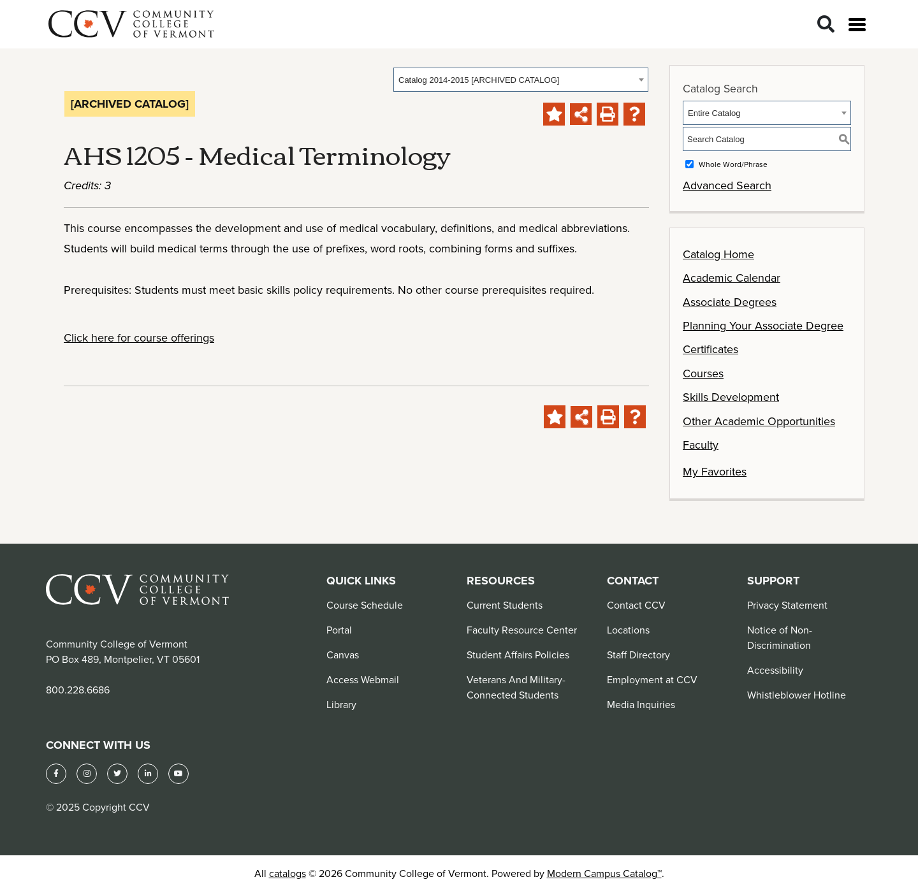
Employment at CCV (652, 679)
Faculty (700, 445)
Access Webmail (362, 679)
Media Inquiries (641, 704)
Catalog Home (718, 254)
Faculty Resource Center (522, 630)
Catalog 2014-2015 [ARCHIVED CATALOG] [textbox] (478, 80)
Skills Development (731, 397)
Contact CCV (636, 605)
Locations (628, 630)
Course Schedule (364, 605)
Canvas (342, 655)
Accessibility (775, 670)
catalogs (287, 873)
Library (341, 704)
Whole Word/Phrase (733, 164)
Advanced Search (727, 185)
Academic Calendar (731, 278)
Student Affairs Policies (518, 655)
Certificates (710, 349)
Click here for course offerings (139, 337)
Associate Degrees (729, 302)
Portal (339, 630)
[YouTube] (178, 774)
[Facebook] (56, 774)
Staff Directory (638, 655)
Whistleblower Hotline (796, 695)
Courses (703, 373)
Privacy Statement (787, 605)
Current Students (505, 605)
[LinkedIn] (148, 774)
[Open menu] (857, 24)
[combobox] (520, 80)
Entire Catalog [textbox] (714, 113)
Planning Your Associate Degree (763, 325)
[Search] (825, 24)
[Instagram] (86, 774)
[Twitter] (117, 774)
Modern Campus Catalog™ (604, 873)
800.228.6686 (78, 690)
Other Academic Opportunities (759, 421)
